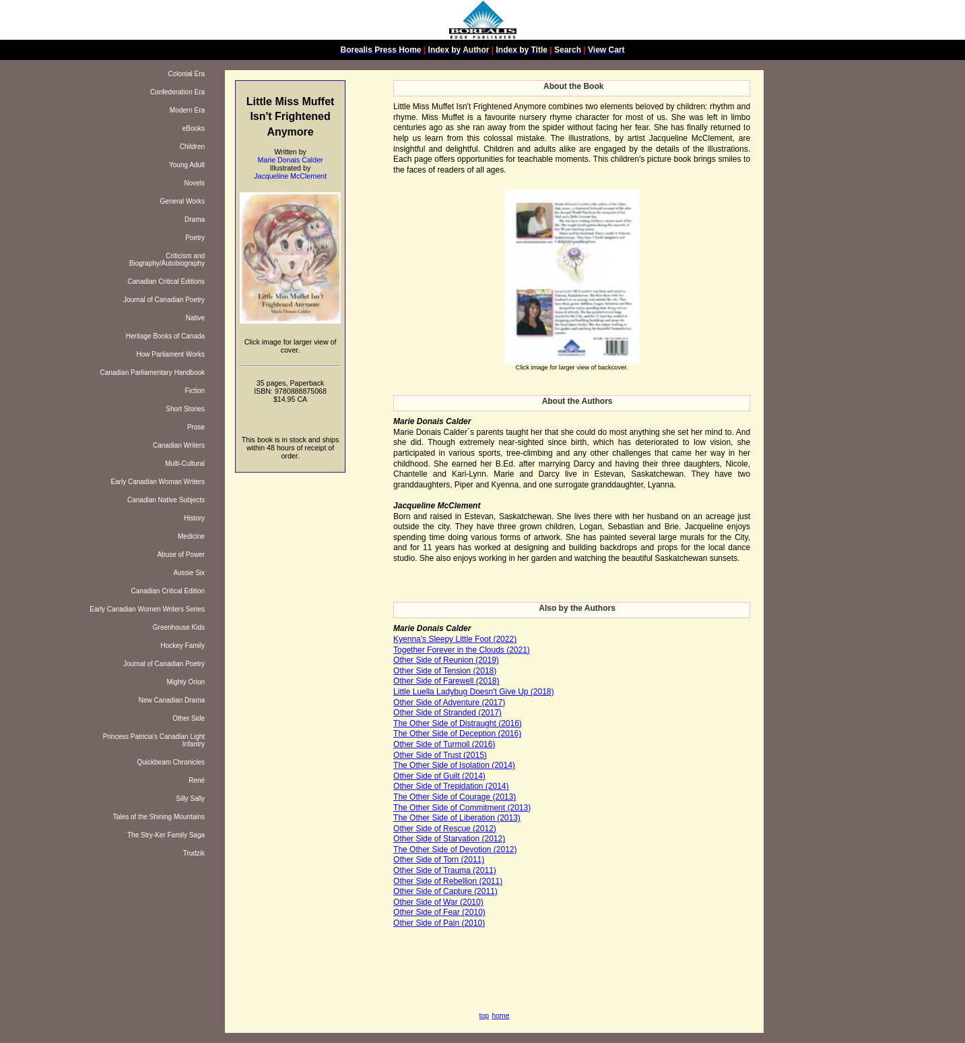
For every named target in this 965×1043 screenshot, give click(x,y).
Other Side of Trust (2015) (440, 755)
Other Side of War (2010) (438, 902)
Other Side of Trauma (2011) (444, 870)
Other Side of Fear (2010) (439, 912)
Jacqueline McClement (290, 176)
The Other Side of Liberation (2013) (457, 818)
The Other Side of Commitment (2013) (462, 807)
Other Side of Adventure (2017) (449, 702)
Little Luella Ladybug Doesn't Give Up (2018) (473, 691)
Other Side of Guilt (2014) (439, 776)
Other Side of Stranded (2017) (447, 712)
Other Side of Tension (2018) (444, 671)
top (484, 1015)
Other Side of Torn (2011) (438, 859)
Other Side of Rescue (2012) (444, 828)
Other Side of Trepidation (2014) (450, 786)
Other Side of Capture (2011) (445, 891)
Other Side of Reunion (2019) (446, 660)
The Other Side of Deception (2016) (457, 733)
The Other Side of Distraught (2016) (457, 723)
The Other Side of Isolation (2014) (454, 765)
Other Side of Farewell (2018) (446, 681)
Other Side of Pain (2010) (439, 923)
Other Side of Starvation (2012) (449, 838)
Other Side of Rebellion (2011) (447, 881)
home (501, 1015)
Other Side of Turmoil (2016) (444, 744)
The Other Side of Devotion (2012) (455, 849)
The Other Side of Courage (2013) (454, 797)
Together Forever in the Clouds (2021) (461, 650)
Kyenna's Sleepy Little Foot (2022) (455, 639)
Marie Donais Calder (290, 160)
